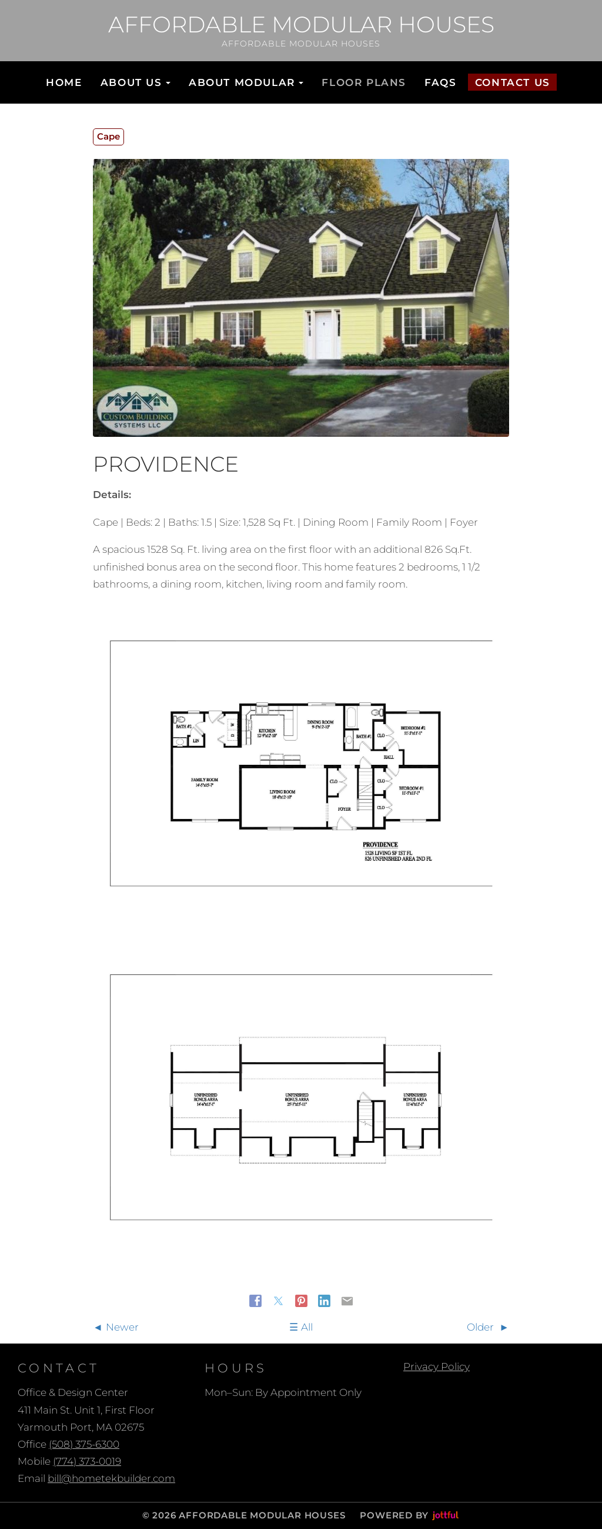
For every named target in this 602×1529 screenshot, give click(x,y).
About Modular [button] (246, 82)
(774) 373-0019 (87, 1461)
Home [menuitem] (64, 82)
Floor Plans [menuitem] (364, 82)
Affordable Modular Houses (301, 24)
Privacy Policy (436, 1366)
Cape (108, 136)
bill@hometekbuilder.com (111, 1478)
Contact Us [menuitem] (512, 82)
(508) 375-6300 (84, 1444)
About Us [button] (135, 82)
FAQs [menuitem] (440, 82)
